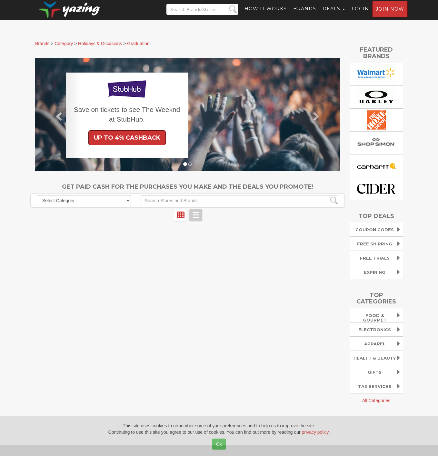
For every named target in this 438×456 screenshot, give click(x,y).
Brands (304, 14)
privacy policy (315, 432)
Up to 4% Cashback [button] (127, 137)
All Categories (376, 400)
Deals (334, 14)
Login (360, 14)
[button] (58, 114)
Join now (390, 15)
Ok (219, 444)
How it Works (265, 14)
